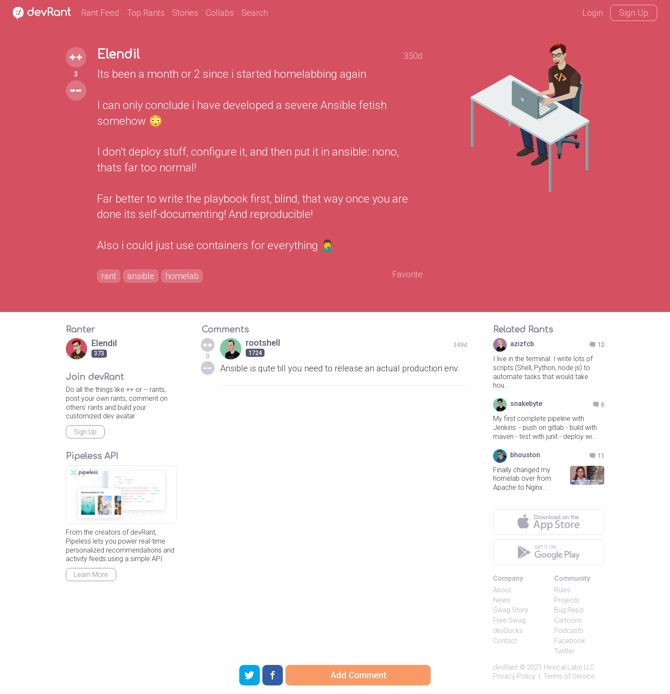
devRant (505, 667)
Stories (185, 13)
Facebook (569, 641)
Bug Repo (569, 610)
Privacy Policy (514, 676)
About (502, 590)
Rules (562, 590)
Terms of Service (569, 676)
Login (592, 13)
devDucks (508, 630)
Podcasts (568, 630)
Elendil (118, 55)
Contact (505, 641)
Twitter (564, 651)
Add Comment (358, 675)
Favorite (407, 274)
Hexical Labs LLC (569, 667)
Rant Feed (100, 13)
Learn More (91, 574)
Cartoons (568, 620)
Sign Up (633, 13)
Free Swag (509, 620)
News (501, 600)
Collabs (220, 13)
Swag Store (511, 610)
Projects (566, 600)
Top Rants (146, 13)
